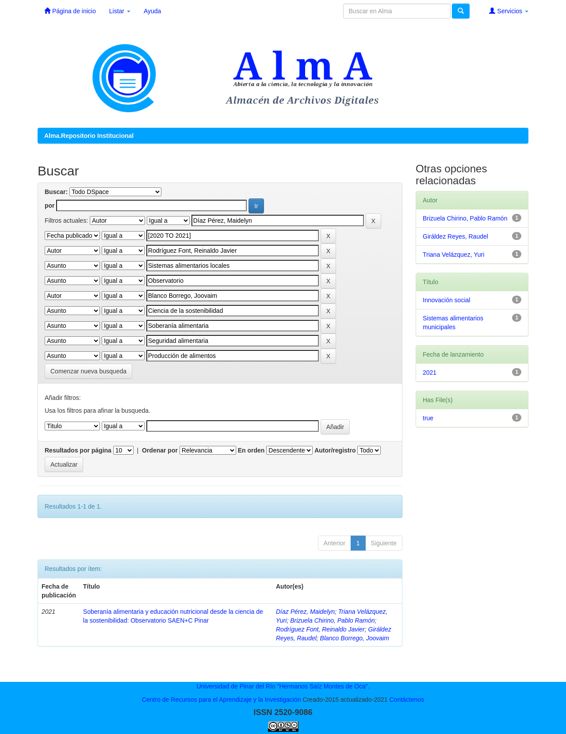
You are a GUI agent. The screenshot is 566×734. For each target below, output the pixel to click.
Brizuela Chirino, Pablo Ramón (332, 620)
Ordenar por (160, 450)
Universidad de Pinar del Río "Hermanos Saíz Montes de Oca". (282, 686)
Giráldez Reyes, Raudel (455, 236)
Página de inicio (70, 11)
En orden (251, 450)
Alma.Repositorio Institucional (89, 135)
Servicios (508, 11)
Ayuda (152, 11)
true (428, 418)
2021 (429, 372)
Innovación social (446, 300)
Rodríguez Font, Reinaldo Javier (320, 629)
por (50, 205)
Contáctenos (406, 699)
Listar (119, 11)
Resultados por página (78, 450)
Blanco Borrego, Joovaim (354, 638)
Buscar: (56, 191)
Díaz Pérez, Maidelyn (305, 611)
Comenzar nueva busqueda (88, 371)
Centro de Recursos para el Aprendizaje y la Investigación (221, 699)
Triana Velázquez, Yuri (453, 254)
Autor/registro (335, 450)
